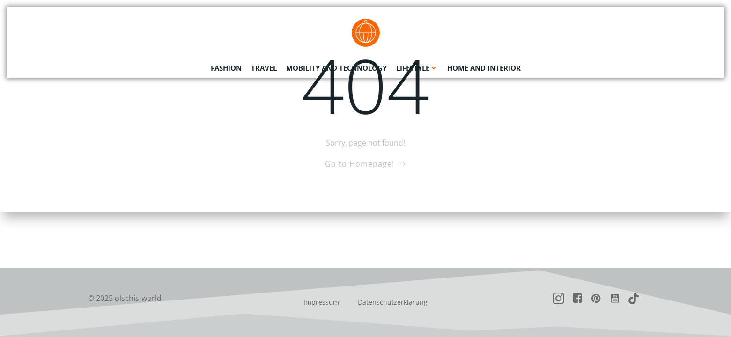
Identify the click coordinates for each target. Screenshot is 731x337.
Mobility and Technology (336, 68)
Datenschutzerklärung (393, 302)
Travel (264, 68)
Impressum (321, 302)
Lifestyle (417, 68)
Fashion (226, 68)
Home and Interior (484, 68)
